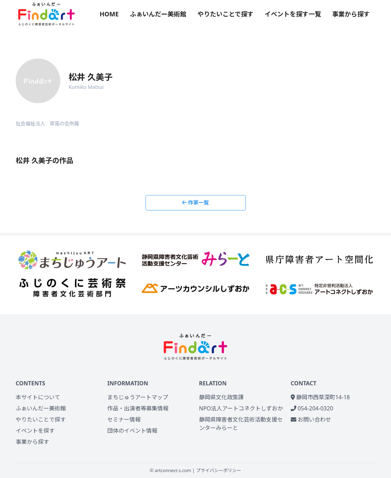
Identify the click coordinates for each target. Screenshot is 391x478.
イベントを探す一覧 (293, 14)
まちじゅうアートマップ (137, 397)
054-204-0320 (312, 408)
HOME (109, 14)
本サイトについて (38, 397)
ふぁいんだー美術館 (158, 14)
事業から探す (351, 14)
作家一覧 (195, 202)
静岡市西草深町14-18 (320, 397)
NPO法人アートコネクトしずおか (241, 408)
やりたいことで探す (225, 14)
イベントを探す (35, 430)
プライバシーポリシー (218, 470)
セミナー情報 (124, 419)
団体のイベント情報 (132, 430)
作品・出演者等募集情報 (138, 408)
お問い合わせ (311, 419)
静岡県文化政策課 (221, 397)
